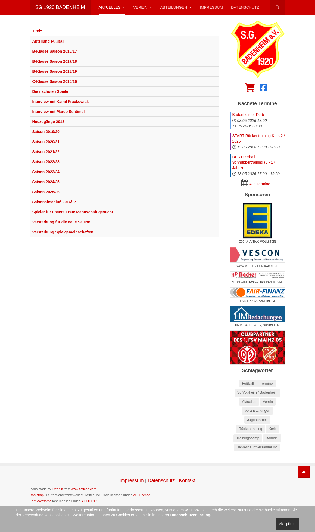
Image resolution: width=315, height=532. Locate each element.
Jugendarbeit (257, 420)
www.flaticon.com (83, 489)
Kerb (272, 429)
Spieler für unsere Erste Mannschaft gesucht (72, 212)
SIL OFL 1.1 (89, 501)
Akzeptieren (287, 524)
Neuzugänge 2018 (48, 121)
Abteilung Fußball (48, 41)
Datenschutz (245, 7)
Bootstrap (37, 495)
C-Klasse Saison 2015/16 (54, 81)
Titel (37, 31)
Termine (266, 383)
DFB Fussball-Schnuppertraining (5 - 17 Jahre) (253, 162)
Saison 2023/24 (46, 172)
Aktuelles (112, 7)
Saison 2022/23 (46, 162)
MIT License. (141, 495)
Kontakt (187, 480)
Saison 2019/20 (46, 131)
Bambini (272, 438)
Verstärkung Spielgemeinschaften (62, 232)
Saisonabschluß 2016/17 (54, 202)
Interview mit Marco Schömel (58, 111)
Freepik (57, 489)
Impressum (211, 7)
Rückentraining (250, 429)
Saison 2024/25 (46, 182)
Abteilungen (176, 7)
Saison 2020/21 (46, 142)
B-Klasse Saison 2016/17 (54, 51)
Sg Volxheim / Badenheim (257, 392)
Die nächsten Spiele (50, 91)
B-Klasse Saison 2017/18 (54, 61)
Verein (142, 7)
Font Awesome (40, 501)
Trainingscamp (247, 438)
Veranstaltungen (257, 410)
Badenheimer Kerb (248, 114)
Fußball (248, 383)
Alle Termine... (261, 184)
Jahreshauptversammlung (257, 447)
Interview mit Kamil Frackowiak (60, 101)
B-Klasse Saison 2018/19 (54, 71)
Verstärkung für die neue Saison (61, 222)
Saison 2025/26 (46, 192)
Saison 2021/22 (46, 152)
